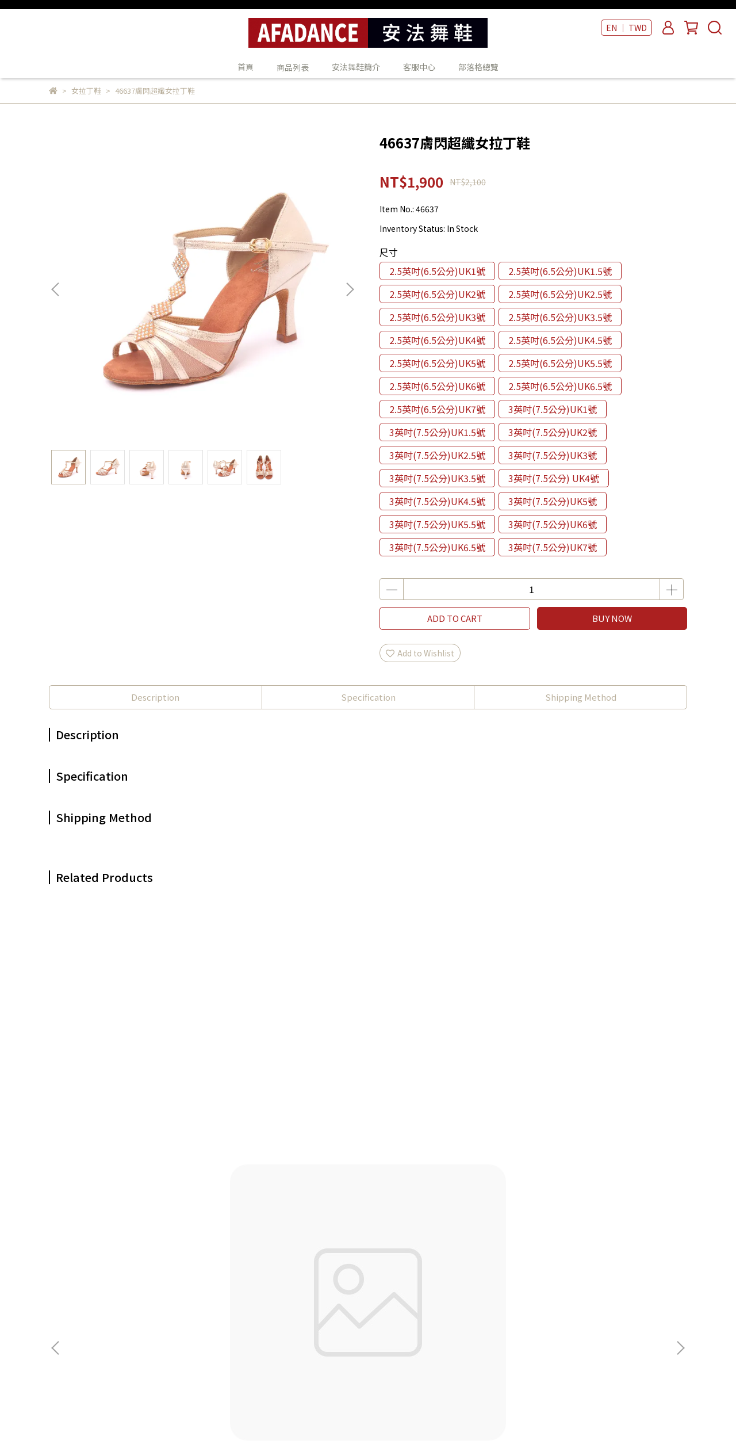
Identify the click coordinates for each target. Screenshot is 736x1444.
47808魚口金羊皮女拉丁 (135, 1085)
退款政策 (214, 1265)
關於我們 (214, 1231)
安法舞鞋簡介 (356, 66)
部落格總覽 (478, 66)
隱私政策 (214, 1283)
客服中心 (419, 66)
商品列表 (363, 1231)
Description (155, 697)
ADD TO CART (454, 618)
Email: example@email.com (103, 1317)
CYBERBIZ (321, 1414)
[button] (349, 289)
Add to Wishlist (420, 653)
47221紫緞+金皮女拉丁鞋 (290, 1085)
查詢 (206, 1214)
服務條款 (214, 1300)
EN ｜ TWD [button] (626, 27)
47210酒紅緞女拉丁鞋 (446, 1085)
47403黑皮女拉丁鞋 (601, 1085)
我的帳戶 (214, 1248)
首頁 (245, 66)
